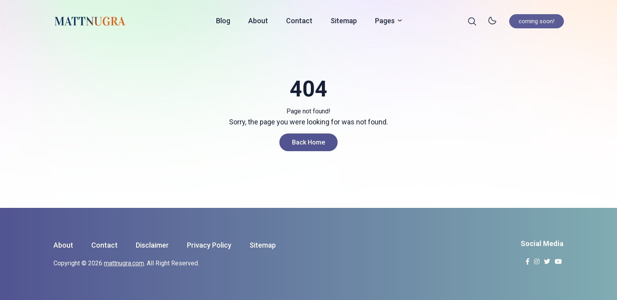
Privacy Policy (209, 245)
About (258, 22)
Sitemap (344, 22)
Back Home (308, 142)
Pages (386, 21)
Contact (299, 22)
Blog (223, 22)
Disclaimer (152, 245)
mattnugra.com (124, 263)
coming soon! (536, 22)
